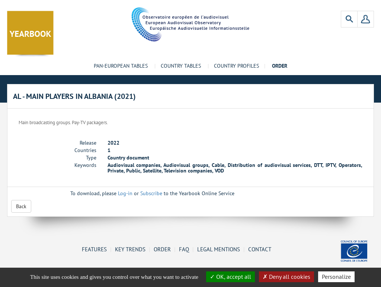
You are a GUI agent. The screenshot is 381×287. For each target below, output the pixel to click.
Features (94, 249)
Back (21, 206)
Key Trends (130, 249)
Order (162, 249)
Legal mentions (218, 249)
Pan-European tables (121, 65)
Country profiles (236, 65)
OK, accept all (230, 276)
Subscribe (151, 193)
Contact (259, 249)
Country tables (181, 65)
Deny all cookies (286, 276)
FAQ (184, 249)
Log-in (125, 193)
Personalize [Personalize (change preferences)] (336, 276)
